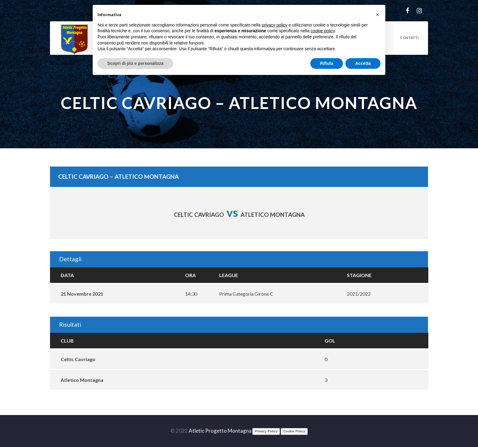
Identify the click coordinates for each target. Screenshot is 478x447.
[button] (377, 14)
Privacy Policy (266, 431)
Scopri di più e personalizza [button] (135, 63)
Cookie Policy (294, 431)
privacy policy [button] (274, 25)
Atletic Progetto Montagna (220, 431)
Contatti (409, 38)
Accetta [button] (363, 63)
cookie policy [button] (323, 30)
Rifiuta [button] (327, 63)
